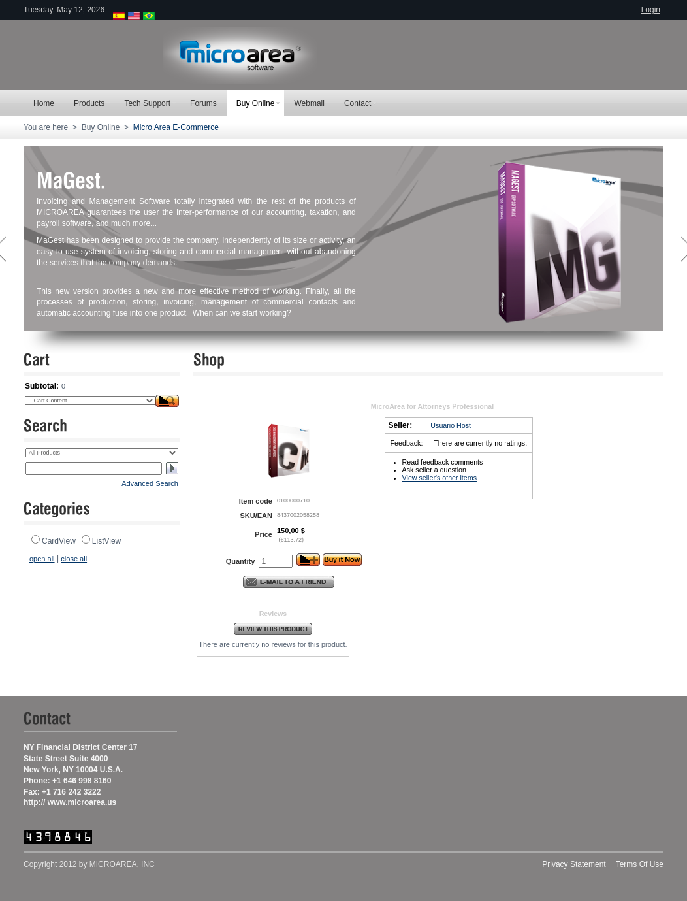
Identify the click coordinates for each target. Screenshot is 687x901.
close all (74, 559)
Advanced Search (149, 483)
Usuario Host (450, 425)
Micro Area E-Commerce (176, 127)
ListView (106, 541)
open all (42, 559)
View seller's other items (439, 478)
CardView (59, 541)
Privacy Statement (573, 864)
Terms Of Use (639, 864)
